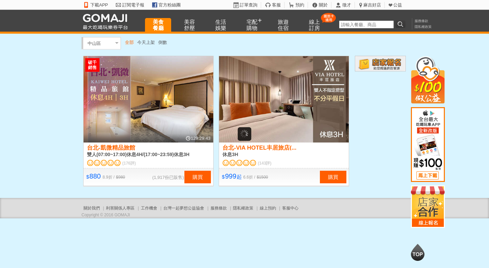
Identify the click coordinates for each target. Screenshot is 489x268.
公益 (397, 4)
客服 (276, 4)
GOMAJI (107, 21)
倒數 (162, 42)
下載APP (99, 4)
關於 (323, 4)
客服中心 (290, 208)
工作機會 (149, 208)
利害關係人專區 (120, 208)
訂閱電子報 (133, 4)
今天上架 (146, 42)
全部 (129, 42)
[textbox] (366, 24)
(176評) (129, 163)
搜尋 (401, 24)
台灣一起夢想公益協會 (183, 208)
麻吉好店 (372, 4)
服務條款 (421, 21)
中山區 (94, 43)
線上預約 (268, 208)
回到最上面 (417, 252)
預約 (299, 4)
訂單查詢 (248, 4)
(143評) (264, 163)
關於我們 (92, 208)
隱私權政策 (423, 27)
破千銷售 (92, 65)
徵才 (346, 4)
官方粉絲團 (170, 4)
